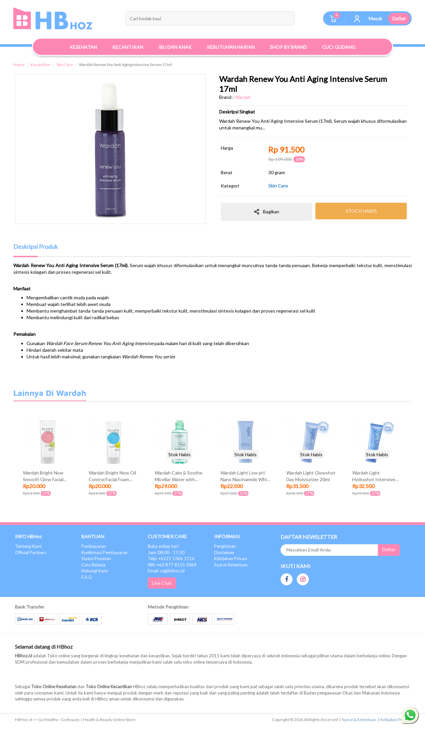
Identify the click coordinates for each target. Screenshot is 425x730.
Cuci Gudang (338, 47)
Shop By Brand (288, 47)
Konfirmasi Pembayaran (104, 552)
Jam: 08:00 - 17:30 (166, 552)
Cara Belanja (93, 564)
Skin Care (64, 64)
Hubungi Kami (94, 570)
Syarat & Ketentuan (359, 719)
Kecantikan (40, 64)
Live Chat (162, 583)
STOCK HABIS (361, 211)
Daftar (399, 18)
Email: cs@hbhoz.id (166, 570)
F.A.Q (86, 577)
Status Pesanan (96, 558)
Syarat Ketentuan (231, 564)
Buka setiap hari (163, 546)
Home (19, 64)
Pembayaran (93, 546)
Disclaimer (224, 552)
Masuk (375, 18)
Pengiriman (225, 546)
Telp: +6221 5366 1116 (171, 558)
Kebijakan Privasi (230, 558)
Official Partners (30, 552)
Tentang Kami (28, 546)
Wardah (243, 97)
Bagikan (266, 212)
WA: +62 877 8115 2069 (172, 564)
